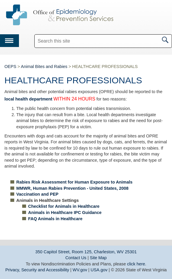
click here (136, 264)
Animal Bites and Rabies (44, 66)
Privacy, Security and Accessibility (37, 269)
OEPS (10, 66)
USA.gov (99, 269)
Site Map (98, 257)
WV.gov (80, 269)
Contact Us (75, 257)
